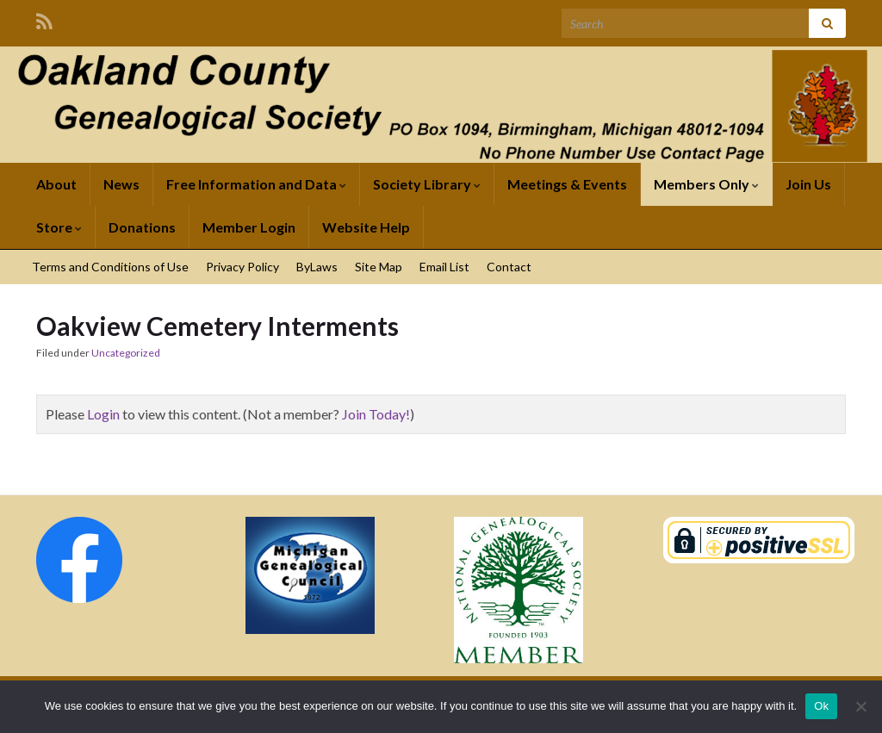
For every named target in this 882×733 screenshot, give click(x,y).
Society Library (427, 184)
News (121, 184)
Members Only (706, 184)
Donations (142, 227)
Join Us (808, 184)
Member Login (248, 227)
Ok (821, 705)
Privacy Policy (242, 266)
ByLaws (317, 266)
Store (59, 227)
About (56, 184)
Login (103, 414)
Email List (444, 266)
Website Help (366, 227)
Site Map (378, 266)
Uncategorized (125, 352)
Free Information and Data (256, 184)
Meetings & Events (567, 184)
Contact (509, 266)
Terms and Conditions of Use (110, 266)
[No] (860, 706)
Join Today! (376, 414)
